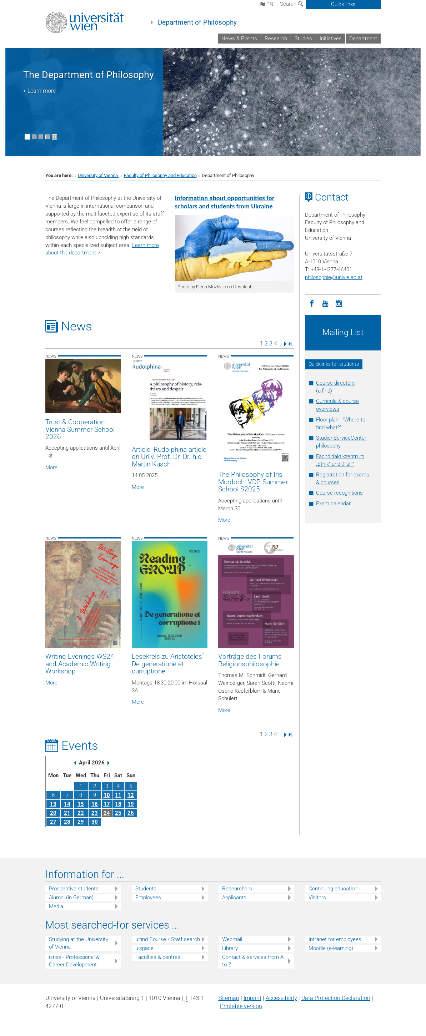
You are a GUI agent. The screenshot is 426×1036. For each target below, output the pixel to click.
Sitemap (229, 998)
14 (67, 804)
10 (107, 795)
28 (67, 822)
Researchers (237, 888)
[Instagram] (339, 303)
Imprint (252, 998)
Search (291, 4)
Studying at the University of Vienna (78, 943)
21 (67, 813)
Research (276, 38)
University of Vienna (98, 175)
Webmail (232, 939)
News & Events (239, 38)
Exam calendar (333, 503)
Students (145, 888)
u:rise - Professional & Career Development (74, 961)
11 (118, 795)
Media (56, 906)
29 (80, 822)
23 (94, 813)
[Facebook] (312, 303)
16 (94, 804)
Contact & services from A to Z (253, 961)
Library (230, 948)
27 (53, 822)
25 (118, 813)
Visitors (317, 897)
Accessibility (281, 998)
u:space (144, 948)
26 (130, 813)
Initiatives (331, 38)
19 (130, 804)
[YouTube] (325, 303)
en (267, 4)
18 (118, 804)
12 (130, 795)
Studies (303, 38)
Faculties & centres (157, 957)
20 (53, 813)
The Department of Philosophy (88, 75)
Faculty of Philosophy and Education (160, 175)
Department (363, 38)
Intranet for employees (335, 939)
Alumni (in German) (71, 897)
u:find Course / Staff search (167, 939)
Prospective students (74, 888)
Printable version (241, 1006)
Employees (148, 897)
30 (94, 822)
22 (80, 813)
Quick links (343, 4)
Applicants (234, 897)
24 (107, 813)
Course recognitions (339, 493)
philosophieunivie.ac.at (333, 277)
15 (80, 804)
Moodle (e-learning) (331, 948)
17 (107, 804)
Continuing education (333, 888)
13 (53, 804)
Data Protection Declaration (335, 998)
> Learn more (39, 90)
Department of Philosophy (197, 22)
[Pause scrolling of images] (54, 137)
